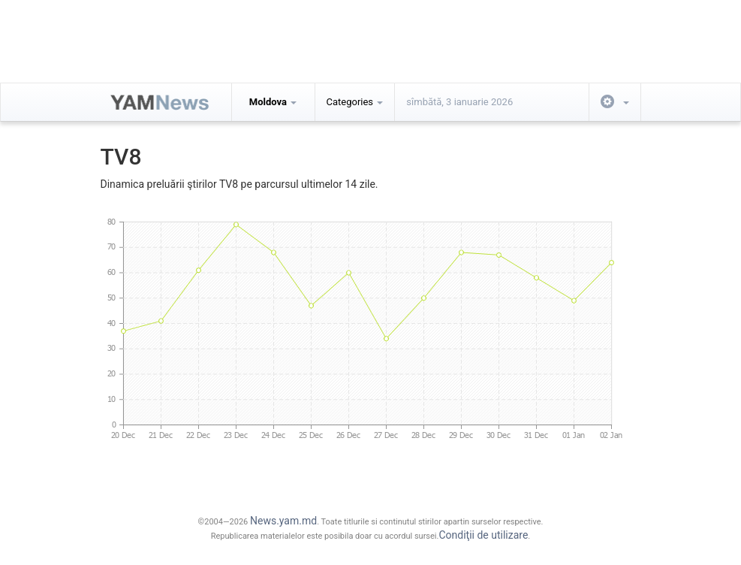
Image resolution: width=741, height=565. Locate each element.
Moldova (273, 101)
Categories (355, 101)
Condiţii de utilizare (483, 535)
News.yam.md (283, 521)
